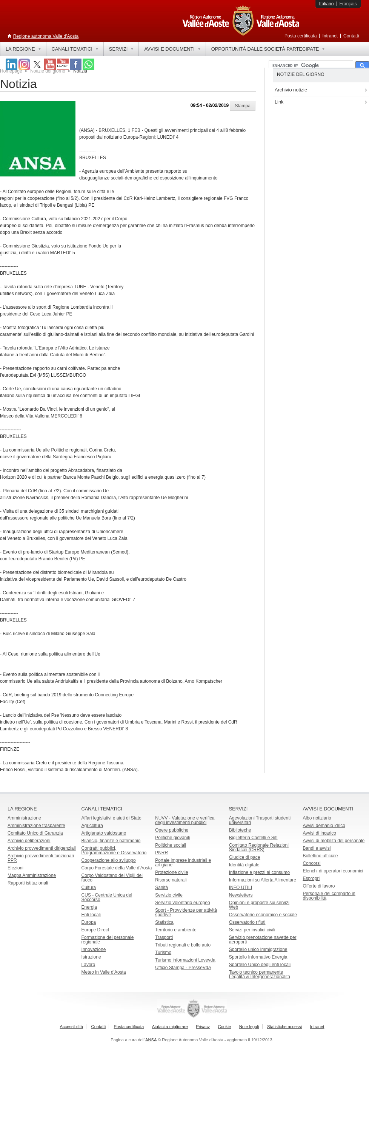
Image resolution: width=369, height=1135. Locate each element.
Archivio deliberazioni (29, 840)
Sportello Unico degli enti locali (260, 964)
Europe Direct (95, 929)
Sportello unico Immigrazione (258, 949)
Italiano (326, 3)
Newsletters (241, 895)
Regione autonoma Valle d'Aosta (46, 36)
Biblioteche (240, 830)
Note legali (249, 1026)
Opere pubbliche (171, 830)
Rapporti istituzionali (28, 883)
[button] (242, 106)
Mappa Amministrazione (32, 875)
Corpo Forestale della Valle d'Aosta (116, 868)
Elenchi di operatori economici (333, 871)
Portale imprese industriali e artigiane (183, 862)
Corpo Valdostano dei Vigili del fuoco (112, 878)
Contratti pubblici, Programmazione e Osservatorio (114, 850)
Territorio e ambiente (175, 929)
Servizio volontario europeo (182, 902)
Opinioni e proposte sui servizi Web (259, 905)
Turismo (163, 952)
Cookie (224, 1026)
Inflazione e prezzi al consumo (259, 872)
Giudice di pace (244, 857)
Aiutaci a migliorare (170, 1026)
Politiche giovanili (172, 837)
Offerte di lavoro (319, 886)
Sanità (161, 887)
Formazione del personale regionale (107, 940)
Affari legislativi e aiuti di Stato (111, 818)
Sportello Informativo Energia (258, 957)
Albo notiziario (317, 818)
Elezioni (15, 868)
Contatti (351, 36)
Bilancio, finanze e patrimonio (111, 840)
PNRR (161, 852)
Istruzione (91, 957)
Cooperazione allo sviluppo (108, 860)
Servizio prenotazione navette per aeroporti (263, 940)
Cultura (88, 887)
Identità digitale (244, 864)
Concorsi (311, 863)
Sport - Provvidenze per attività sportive (186, 912)
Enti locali (91, 914)
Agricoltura (92, 825)
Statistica (164, 922)
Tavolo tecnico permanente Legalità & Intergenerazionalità (259, 974)
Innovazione (93, 949)
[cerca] (310, 66)
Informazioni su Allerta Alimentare (262, 880)
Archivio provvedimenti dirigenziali (42, 848)
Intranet (330, 36)
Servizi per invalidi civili (252, 929)
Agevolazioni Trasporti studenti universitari (260, 820)
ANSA (151, 1040)
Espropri (311, 878)
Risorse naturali (170, 880)
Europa (88, 922)
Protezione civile (171, 872)
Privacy (203, 1026)
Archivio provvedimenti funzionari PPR (41, 858)
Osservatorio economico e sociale (263, 914)
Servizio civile (169, 895)
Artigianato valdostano (103, 833)
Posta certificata (300, 36)
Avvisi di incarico (319, 833)
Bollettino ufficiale (320, 855)
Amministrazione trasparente (36, 825)
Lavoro (88, 964)
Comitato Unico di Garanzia (35, 833)
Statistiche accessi (284, 1026)
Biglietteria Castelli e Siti (253, 837)
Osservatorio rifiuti (247, 922)
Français (348, 3)
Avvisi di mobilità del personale (333, 840)
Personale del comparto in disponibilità (329, 896)
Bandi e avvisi (317, 848)
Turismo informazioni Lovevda (185, 960)
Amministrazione (24, 818)
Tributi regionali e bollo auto (183, 945)
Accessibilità (71, 1026)
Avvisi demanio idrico (324, 825)
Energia (89, 907)
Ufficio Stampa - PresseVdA (183, 967)
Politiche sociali (170, 845)
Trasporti (164, 937)
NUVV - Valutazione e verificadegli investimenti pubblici (184, 820)
